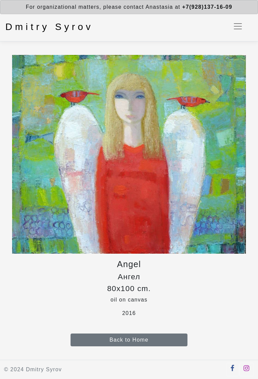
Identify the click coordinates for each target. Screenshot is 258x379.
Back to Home (129, 340)
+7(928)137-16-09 (207, 7)
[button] (232, 369)
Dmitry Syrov (49, 27)
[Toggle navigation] (237, 26)
